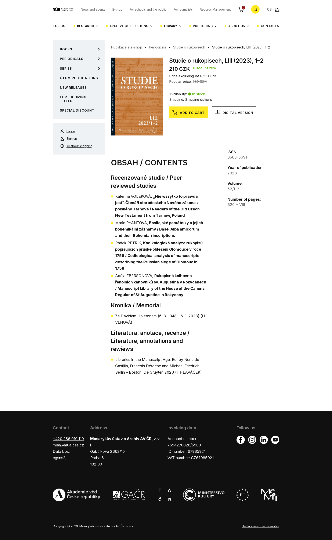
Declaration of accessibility (260, 526)
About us (236, 26)
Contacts (270, 26)
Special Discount (77, 110)
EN (277, 9)
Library (171, 26)
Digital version (234, 112)
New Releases (73, 88)
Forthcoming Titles (73, 99)
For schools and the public (148, 9)
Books (66, 49)
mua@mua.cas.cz (68, 445)
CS (269, 9)
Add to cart (188, 112)
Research (85, 26)
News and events (93, 9)
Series (66, 68)
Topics (59, 26)
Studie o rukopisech (189, 47)
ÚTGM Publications (79, 78)
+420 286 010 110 (68, 438)
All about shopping (76, 146)
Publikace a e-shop (126, 47)
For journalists (183, 9)
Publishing (203, 26)
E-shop (117, 9)
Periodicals (71, 59)
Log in (67, 131)
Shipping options (198, 99)
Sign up (68, 139)
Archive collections (129, 26)
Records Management (215, 9)
